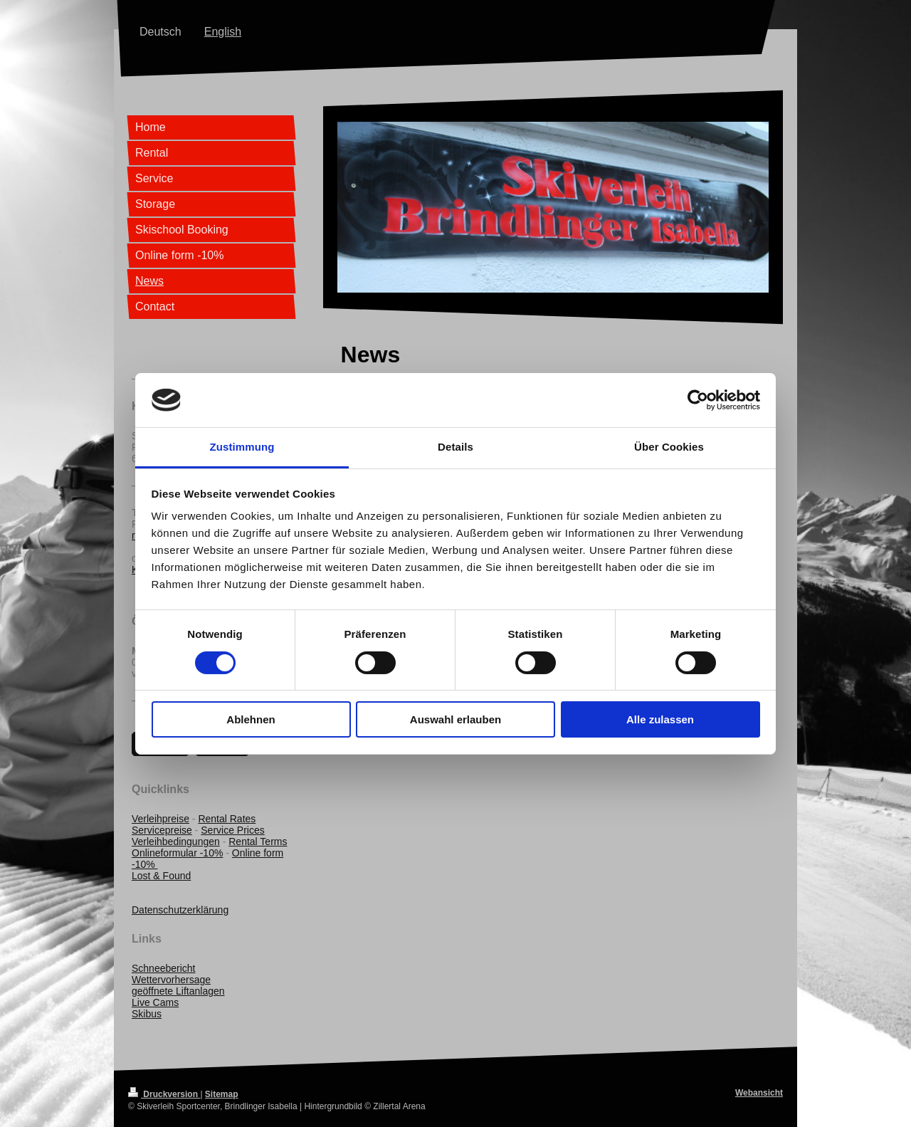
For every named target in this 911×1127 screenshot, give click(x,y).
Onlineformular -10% (177, 853)
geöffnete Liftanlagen (178, 991)
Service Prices (232, 830)
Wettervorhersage (171, 979)
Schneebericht (164, 968)
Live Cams (155, 1002)
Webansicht (759, 1093)
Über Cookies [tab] (669, 447)
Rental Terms (257, 841)
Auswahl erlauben (455, 719)
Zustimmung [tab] (242, 447)
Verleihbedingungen (176, 841)
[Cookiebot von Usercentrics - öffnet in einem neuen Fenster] (698, 400)
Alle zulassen (660, 719)
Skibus (147, 1013)
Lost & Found (161, 875)
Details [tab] (455, 447)
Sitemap (221, 1094)
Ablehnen (250, 719)
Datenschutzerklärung (180, 910)
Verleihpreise (160, 818)
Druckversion (164, 1094)
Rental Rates (227, 818)
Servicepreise (162, 830)
